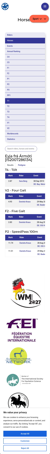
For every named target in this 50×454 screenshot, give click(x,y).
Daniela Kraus (25, 202)
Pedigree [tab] (21, 165)
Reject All (25, 448)
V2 (8, 128)
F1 (8, 68)
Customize (25, 441)
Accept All (25, 434)
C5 (8, 62)
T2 (8, 106)
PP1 (9, 95)
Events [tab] (10, 46)
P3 (8, 90)
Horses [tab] (10, 40)
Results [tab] (10, 165)
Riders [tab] (10, 35)
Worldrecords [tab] (12, 134)
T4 (8, 117)
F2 (8, 73)
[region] (25, 431)
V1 (8, 123)
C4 (8, 57)
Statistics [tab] (11, 139)
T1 (8, 101)
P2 (8, 84)
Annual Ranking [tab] (13, 51)
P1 (8, 79)
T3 (8, 112)
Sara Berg (23, 181)
